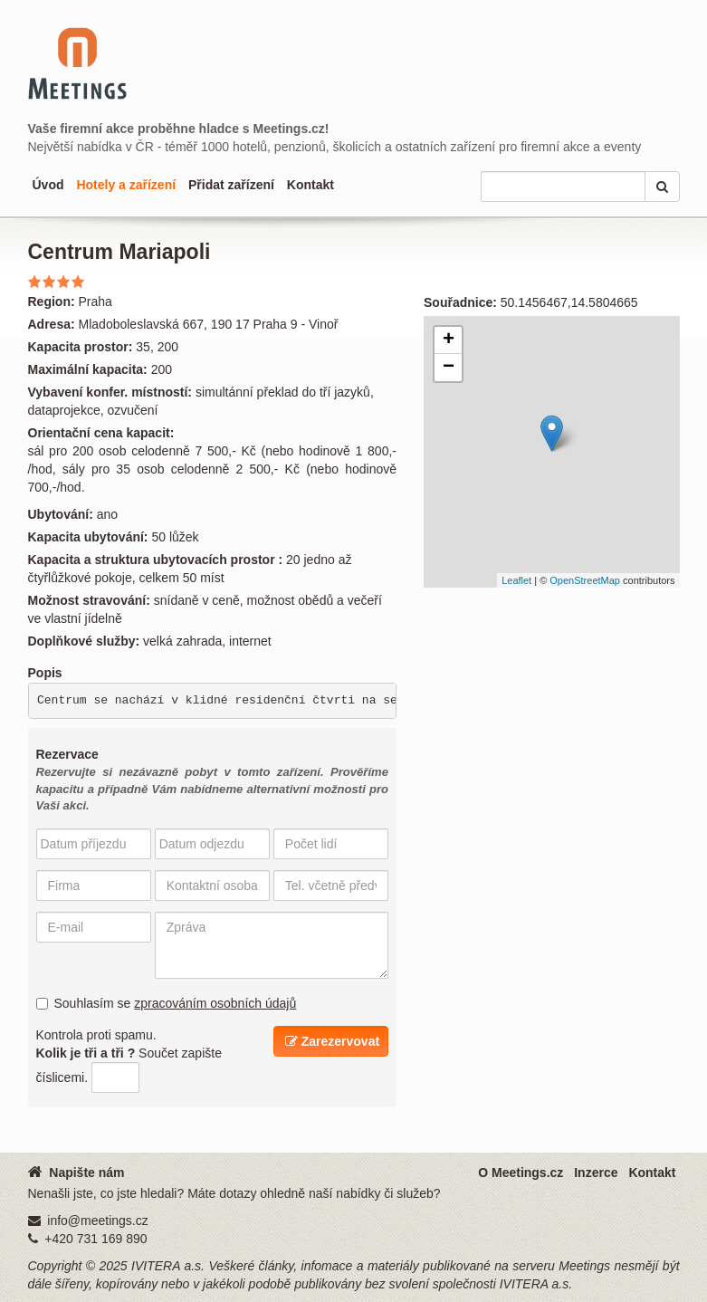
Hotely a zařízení (126, 184)
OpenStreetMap (584, 580)
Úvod (48, 184)
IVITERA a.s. (168, 1266)
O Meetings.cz (520, 1172)
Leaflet (516, 580)
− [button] (448, 367)
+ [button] (448, 340)
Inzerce (595, 1172)
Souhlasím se (166, 1003)
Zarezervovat (332, 1041)
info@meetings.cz (97, 1220)
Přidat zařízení (231, 184)
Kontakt (310, 184)
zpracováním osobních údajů (215, 1003)
